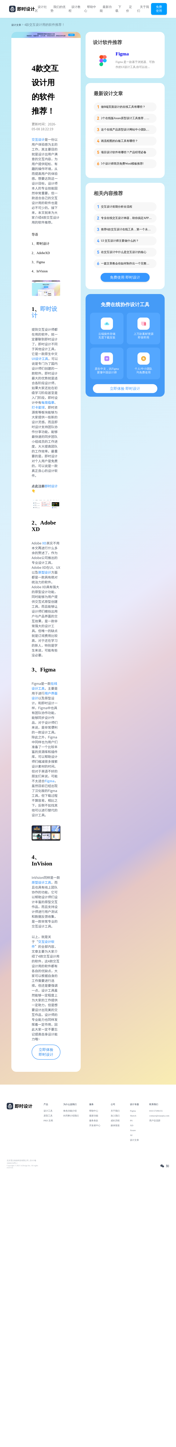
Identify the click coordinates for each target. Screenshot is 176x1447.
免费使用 (159, 8)
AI (131, 1135)
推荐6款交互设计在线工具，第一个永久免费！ (126, 229)
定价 (129, 8)
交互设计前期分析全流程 (116, 206)
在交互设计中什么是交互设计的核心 (123, 252)
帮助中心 (90, 8)
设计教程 (74, 8)
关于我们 (143, 8)
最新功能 (106, 8)
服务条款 (93, 1120)
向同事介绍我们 (71, 1115)
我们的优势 (57, 8)
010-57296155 (156, 1111)
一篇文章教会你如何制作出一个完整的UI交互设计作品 (126, 263)
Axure (133, 1130)
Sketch (133, 1115)
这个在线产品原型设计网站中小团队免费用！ (126, 129)
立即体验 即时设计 (46, 1052)
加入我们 (115, 1115)
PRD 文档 (48, 1120)
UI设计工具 (40, 358)
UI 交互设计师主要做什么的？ (120, 240)
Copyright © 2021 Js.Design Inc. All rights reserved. (22, 1167)
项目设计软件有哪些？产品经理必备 (123, 152)
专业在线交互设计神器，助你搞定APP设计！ (126, 218)
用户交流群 (154, 1120)
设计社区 (41, 8)
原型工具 (48, 1115)
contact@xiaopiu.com (159, 1115)
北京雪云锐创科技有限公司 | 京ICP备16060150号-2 (21, 1161)
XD (131, 1125)
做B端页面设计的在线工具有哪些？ (123, 106)
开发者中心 (94, 1125)
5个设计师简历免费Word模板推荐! (122, 163)
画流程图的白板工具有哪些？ (119, 140)
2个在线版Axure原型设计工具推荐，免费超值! (126, 118)
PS (131, 1120)
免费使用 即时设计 (125, 277)
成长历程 (115, 1120)
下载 (118, 8)
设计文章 (16, 25)
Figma (122, 53)
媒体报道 (115, 1125)
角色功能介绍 (70, 1111)
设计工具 (48, 1111)
